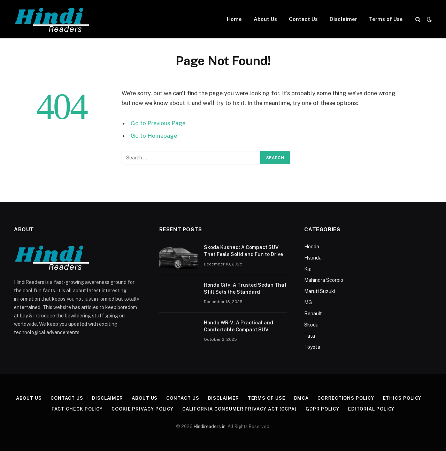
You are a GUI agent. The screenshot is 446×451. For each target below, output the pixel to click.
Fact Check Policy (77, 409)
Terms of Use (386, 19)
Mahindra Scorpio (323, 280)
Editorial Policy (371, 409)
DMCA (301, 398)
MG (308, 302)
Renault (313, 313)
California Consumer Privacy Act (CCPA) (239, 409)
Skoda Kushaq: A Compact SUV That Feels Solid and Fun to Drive (243, 251)
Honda (311, 246)
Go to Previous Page (158, 123)
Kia (308, 269)
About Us (265, 19)
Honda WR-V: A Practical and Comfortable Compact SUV (238, 326)
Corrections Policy (345, 398)
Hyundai (313, 258)
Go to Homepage (154, 135)
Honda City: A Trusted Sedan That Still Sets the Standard (245, 288)
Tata (309, 336)
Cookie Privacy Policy (143, 409)
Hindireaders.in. (211, 426)
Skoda (311, 325)
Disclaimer (343, 19)
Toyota (312, 347)
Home (234, 19)
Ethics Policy (402, 398)
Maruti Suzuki (319, 291)
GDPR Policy (322, 409)
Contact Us (303, 19)
